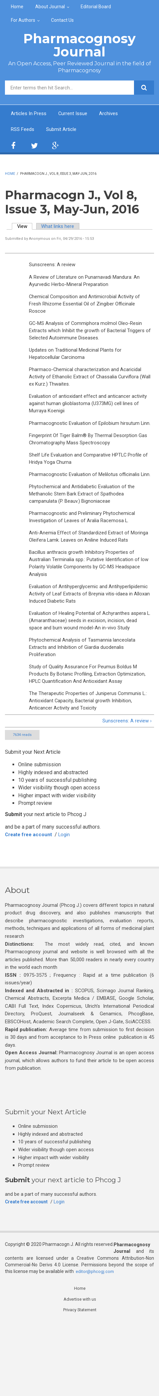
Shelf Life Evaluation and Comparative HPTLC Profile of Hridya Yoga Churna (89, 481)
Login (69, 907)
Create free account (30, 907)
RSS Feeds (24, 130)
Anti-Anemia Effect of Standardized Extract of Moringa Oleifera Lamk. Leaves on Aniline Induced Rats (86, 576)
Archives (114, 114)
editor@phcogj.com (96, 1344)
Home (17, 6)
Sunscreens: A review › (125, 793)
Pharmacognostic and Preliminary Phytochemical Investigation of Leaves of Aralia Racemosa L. (85, 551)
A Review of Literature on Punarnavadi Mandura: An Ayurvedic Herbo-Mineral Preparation (87, 283)
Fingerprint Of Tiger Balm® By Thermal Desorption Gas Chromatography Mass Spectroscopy (87, 460)
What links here (61, 227)
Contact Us (62, 20)
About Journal (50, 6)
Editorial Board (96, 6)
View (26, 227)
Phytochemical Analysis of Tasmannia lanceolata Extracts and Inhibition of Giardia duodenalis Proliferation (85, 706)
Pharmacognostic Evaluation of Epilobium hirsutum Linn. (87, 439)
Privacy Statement (80, 1383)
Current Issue (77, 114)
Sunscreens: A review (54, 266)
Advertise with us (80, 1372)
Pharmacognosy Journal (79, 45)
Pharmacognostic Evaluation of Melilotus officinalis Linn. (87, 501)
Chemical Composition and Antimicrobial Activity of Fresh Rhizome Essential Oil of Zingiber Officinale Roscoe (87, 308)
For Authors (23, 20)
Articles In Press (30, 114)
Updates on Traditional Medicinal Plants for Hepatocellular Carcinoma (78, 361)
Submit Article (65, 130)
